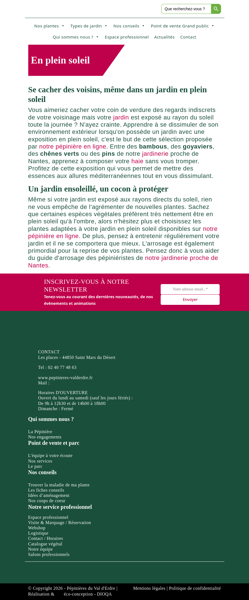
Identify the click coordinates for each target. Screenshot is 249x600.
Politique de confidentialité (195, 588)
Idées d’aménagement (49, 495)
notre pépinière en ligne (72, 146)
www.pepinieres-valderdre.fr (65, 377)
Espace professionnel (127, 37)
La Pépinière (40, 431)
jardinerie (155, 153)
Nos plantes (49, 26)
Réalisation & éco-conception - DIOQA (70, 594)
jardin (121, 117)
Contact (188, 37)
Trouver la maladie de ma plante (59, 484)
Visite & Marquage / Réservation (59, 522)
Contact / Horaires (45, 538)
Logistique (38, 533)
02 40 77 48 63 (62, 367)
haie (137, 161)
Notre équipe (40, 549)
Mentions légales (149, 588)
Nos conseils (129, 26)
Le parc (35, 466)
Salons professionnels (49, 554)
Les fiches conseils (46, 490)
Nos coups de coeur (47, 500)
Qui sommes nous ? (76, 37)
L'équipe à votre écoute (50, 455)
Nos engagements (45, 437)
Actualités (164, 37)
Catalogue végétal (45, 544)
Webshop (37, 527)
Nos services (40, 461)
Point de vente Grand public (183, 26)
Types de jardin (89, 26)
